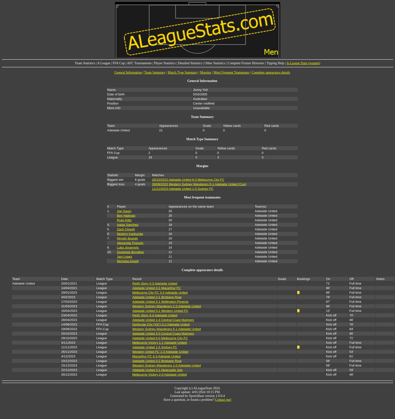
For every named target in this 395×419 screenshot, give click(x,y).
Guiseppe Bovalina (130, 252)
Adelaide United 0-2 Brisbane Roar (157, 361)
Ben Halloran (126, 215)
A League (103, 63)
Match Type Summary (183, 72)
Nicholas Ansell (127, 261)
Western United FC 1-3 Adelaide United (160, 352)
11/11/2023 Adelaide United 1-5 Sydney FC (182, 189)
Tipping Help (276, 63)
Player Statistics (165, 63)
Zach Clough (126, 229)
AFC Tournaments (139, 63)
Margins (205, 72)
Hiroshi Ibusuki (127, 238)
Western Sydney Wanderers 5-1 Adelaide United (166, 329)
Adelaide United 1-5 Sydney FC (154, 347)
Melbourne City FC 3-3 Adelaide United (160, 292)
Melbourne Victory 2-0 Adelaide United (159, 374)
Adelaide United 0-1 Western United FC (160, 311)
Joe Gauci (124, 211)
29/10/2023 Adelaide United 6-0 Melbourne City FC (188, 179)
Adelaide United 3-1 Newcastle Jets (157, 370)
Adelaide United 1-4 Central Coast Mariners (163, 320)
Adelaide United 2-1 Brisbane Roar (157, 297)
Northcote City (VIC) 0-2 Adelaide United (161, 324)
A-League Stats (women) (303, 63)
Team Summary (155, 72)
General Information (128, 72)
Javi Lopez (124, 256)
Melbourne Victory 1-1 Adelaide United (159, 342)
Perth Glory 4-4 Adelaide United (154, 315)
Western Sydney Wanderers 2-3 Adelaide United (166, 306)
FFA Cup (119, 63)
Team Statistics (85, 63)
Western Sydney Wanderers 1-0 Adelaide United (166, 365)
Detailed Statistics (190, 63)
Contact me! (223, 400)
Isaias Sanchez (127, 225)
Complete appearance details (271, 72)
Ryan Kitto (124, 220)
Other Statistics (215, 63)
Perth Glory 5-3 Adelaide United (154, 283)
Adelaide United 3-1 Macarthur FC (156, 288)
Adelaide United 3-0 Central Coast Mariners (163, 333)
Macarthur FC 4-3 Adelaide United (156, 356)
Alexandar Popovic (130, 243)
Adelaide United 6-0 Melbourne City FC (160, 338)
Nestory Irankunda (130, 234)
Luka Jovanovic (128, 247)
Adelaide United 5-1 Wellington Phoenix (160, 301)
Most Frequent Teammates (231, 72)
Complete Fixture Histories (246, 63)
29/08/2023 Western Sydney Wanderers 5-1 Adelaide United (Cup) (199, 184)
